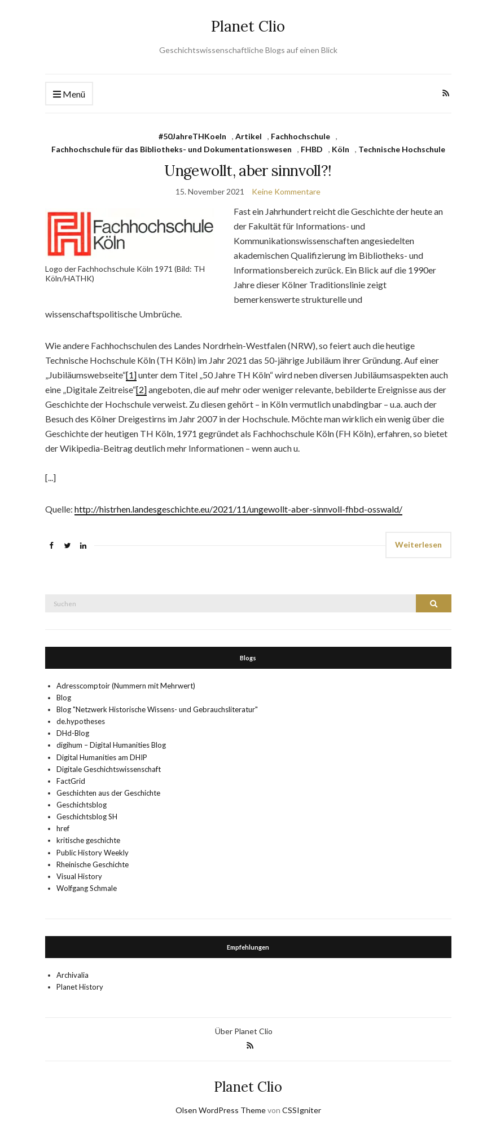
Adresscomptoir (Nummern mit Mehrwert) (125, 685)
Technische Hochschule (401, 149)
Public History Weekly (92, 852)
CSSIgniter (301, 1110)
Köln (340, 149)
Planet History (79, 986)
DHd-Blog (72, 733)
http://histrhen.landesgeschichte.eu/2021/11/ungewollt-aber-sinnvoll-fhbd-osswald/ (238, 509)
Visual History (79, 876)
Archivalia (72, 974)
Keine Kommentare (286, 191)
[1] (131, 374)
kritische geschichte (88, 840)
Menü (69, 94)
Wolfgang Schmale (86, 888)
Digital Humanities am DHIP (101, 757)
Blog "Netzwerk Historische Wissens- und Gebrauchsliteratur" (157, 709)
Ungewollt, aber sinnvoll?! (247, 170)
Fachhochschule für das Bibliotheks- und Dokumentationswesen (171, 149)
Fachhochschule (300, 136)
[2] (141, 389)
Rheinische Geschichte (92, 864)
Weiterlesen (418, 544)
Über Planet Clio (244, 1031)
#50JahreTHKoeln (192, 136)
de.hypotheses (80, 721)
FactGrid (70, 781)
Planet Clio (248, 26)
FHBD (312, 149)
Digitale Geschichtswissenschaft (108, 769)
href (62, 828)
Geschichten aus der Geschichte (108, 792)
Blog (63, 697)
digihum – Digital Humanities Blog (111, 744)
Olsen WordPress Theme (220, 1110)
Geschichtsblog (81, 804)
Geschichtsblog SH (86, 816)
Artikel (248, 136)
